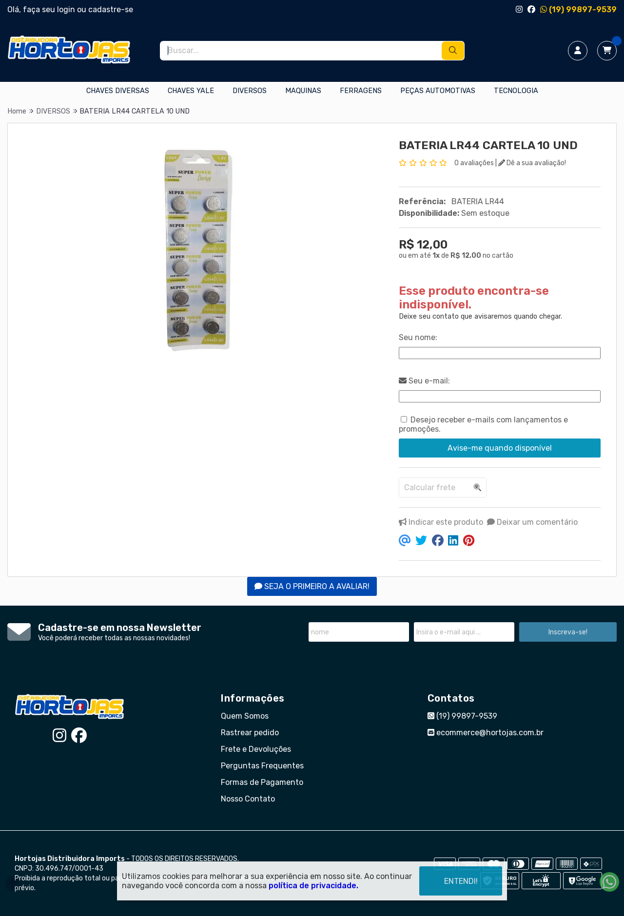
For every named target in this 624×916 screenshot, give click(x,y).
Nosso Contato (248, 798)
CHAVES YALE (191, 91)
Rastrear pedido (250, 732)
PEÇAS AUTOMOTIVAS (437, 91)
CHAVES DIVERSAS (117, 91)
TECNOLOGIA (516, 91)
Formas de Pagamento (262, 782)
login (67, 9)
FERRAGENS (361, 91)
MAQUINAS (303, 91)
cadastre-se (110, 9)
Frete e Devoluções (256, 749)
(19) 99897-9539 (578, 9)
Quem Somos (245, 716)
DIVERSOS (250, 91)
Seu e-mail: (424, 380)
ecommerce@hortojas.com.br (486, 732)
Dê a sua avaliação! (532, 163)
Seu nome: (418, 337)
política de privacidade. (313, 885)
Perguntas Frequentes (262, 765)
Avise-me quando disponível (500, 448)
